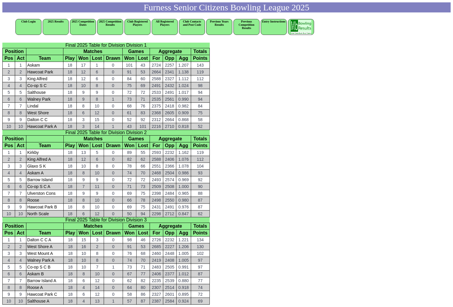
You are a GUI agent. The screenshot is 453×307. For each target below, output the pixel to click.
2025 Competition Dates (83, 23)
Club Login (28, 21)
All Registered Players (165, 23)
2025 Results (56, 21)
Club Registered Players (137, 23)
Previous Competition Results (249, 25)
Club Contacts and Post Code (192, 23)
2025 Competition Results (110, 23)
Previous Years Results (221, 23)
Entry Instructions (273, 21)
